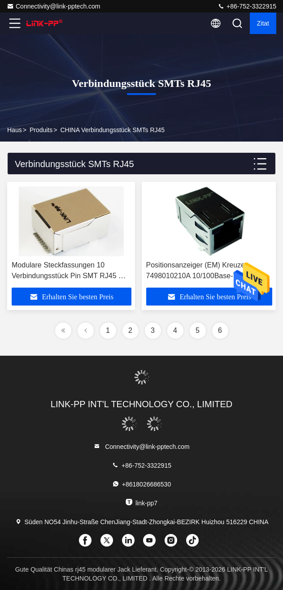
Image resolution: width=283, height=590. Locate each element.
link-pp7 (141, 502)
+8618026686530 (141, 484)
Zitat (263, 23)
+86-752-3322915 (247, 6)
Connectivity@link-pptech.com (53, 6)
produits (41, 130)
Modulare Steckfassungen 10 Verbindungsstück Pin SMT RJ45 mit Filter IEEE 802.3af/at (70, 275)
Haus (14, 130)
